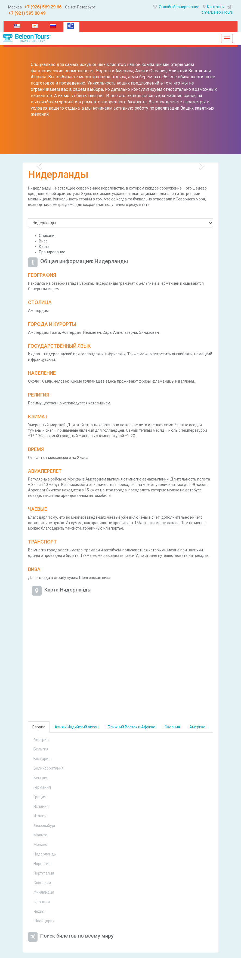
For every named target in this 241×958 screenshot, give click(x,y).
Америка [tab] (197, 727)
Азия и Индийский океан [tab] (76, 727)
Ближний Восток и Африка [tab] (131, 727)
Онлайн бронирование (176, 7)
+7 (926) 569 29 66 (42, 7)
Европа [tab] (38, 727)
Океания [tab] (172, 727)
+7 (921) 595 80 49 (26, 13)
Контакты (213, 7)
